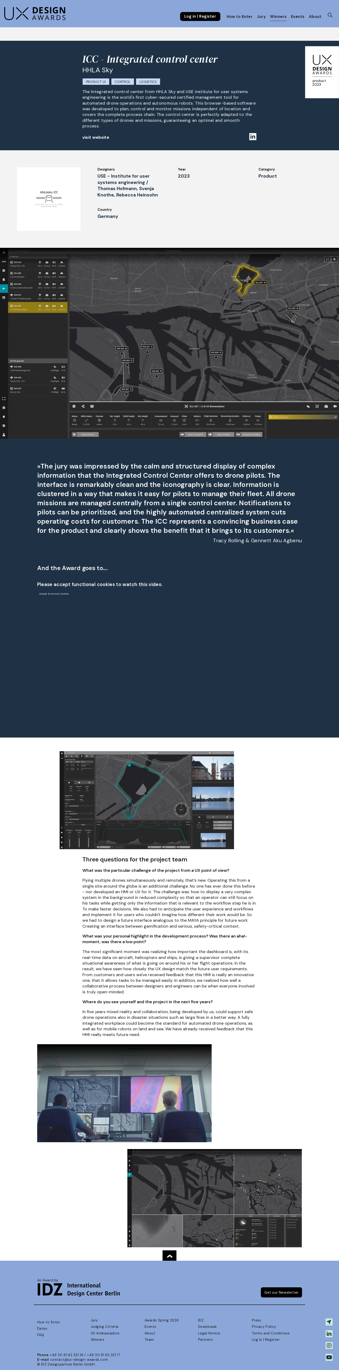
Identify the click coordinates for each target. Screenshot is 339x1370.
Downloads (207, 1326)
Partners (205, 1339)
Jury (261, 16)
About (315, 16)
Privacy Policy (264, 1326)
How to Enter (240, 16)
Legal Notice (209, 1333)
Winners (278, 16)
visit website (95, 137)
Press (256, 1320)
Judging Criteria (104, 1326)
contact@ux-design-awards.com (79, 1359)
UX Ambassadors (105, 1333)
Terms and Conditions (271, 1333)
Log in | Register (200, 16)
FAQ (40, 1335)
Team (149, 1339)
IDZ (201, 1320)
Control (123, 82)
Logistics (148, 82)
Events (298, 16)
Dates (42, 1328)
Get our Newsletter (281, 1292)
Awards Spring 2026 (162, 1320)
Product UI (96, 82)
